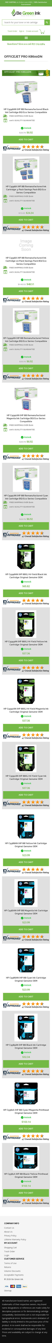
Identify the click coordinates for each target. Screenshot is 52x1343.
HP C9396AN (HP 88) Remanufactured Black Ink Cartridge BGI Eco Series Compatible (26, 111)
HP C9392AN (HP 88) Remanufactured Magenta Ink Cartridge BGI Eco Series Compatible (26, 418)
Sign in (21, 31)
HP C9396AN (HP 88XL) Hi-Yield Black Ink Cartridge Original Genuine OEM (26, 576)
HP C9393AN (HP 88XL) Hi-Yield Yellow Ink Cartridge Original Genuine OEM (26, 643)
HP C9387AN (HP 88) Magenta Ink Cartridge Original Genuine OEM (26, 912)
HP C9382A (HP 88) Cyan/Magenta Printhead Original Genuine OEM (26, 1111)
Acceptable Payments (14, 1275)
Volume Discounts (12, 1271)
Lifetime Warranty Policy (15, 1239)
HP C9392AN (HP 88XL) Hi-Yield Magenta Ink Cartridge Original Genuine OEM (26, 710)
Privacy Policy (10, 1235)
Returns (7, 1267)
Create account (32, 31)
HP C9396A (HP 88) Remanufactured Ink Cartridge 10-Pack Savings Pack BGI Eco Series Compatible (26, 261)
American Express (18, 1286)
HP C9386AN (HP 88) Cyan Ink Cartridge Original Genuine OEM (26, 979)
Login (6, 1255)
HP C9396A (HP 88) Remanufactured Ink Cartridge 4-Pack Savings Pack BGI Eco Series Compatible (26, 189)
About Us (8, 1231)
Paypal (24, 1286)
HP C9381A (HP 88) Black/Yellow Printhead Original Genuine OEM (26, 1175)
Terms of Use (10, 1263)
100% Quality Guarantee (22, 120)
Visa (6, 1286)
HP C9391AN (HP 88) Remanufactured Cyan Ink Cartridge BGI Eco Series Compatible (26, 497)
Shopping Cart (10, 1247)
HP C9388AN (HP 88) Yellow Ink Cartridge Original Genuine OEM (26, 845)
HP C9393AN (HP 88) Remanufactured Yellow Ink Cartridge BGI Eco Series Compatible (26, 339)
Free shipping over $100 (21, 116)
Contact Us (9, 1227)
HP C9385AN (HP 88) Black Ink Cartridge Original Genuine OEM (26, 1046)
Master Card (12, 1286)
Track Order (12, 31)
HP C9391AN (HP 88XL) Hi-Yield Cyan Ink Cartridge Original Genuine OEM (26, 777)
